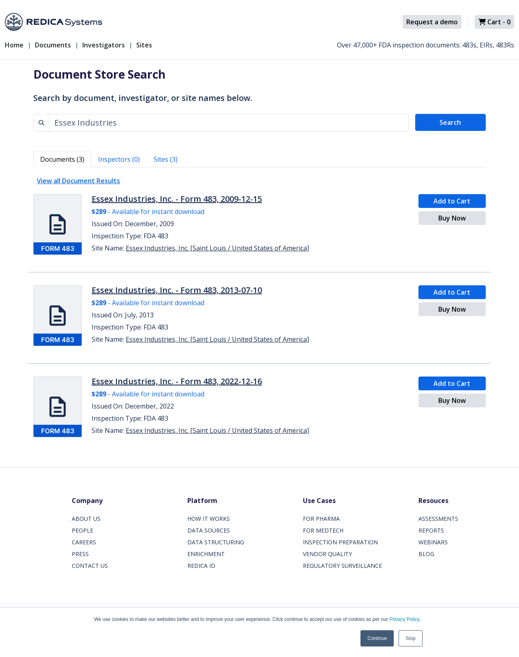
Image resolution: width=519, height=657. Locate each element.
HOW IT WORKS (208, 518)
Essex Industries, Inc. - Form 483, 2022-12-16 (177, 381)
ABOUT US (86, 518)
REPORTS (431, 530)
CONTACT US (90, 565)
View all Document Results (78, 180)
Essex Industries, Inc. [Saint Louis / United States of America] (217, 248)
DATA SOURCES (208, 530)
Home (14, 45)
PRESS (80, 554)
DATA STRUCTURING (215, 542)
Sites (144, 45)
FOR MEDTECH (323, 530)
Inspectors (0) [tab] (119, 159)
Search (450, 122)
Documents (53, 45)
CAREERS (84, 542)
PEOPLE (82, 530)
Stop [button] (410, 638)
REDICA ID (201, 565)
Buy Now (452, 218)
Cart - (494, 21)
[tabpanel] (259, 307)
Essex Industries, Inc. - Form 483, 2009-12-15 (177, 198)
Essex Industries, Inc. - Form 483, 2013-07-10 (177, 290)
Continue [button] (377, 638)
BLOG (426, 554)
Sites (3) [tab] (166, 159)
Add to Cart (451, 201)
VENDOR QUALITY (327, 554)
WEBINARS (433, 542)
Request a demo (432, 21)
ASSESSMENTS (438, 518)
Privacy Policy (404, 619)
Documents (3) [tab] (62, 159)
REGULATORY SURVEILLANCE (342, 565)
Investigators (103, 45)
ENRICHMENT (206, 554)
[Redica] (53, 22)
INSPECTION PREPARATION (340, 542)
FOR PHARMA (321, 518)
